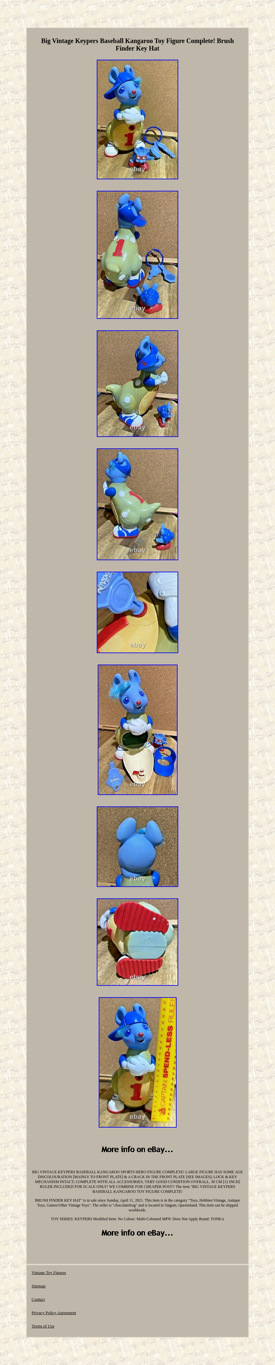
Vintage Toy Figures (49, 1272)
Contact (38, 1299)
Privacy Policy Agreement (54, 1312)
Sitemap (39, 1285)
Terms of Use (43, 1326)
